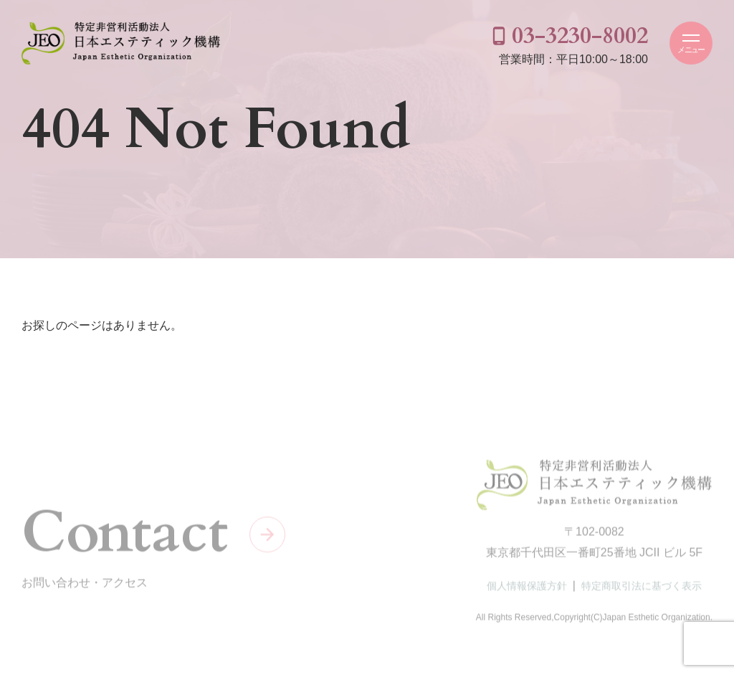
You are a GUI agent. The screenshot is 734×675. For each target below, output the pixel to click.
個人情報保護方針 (527, 588)
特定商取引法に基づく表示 (641, 588)
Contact (125, 534)
